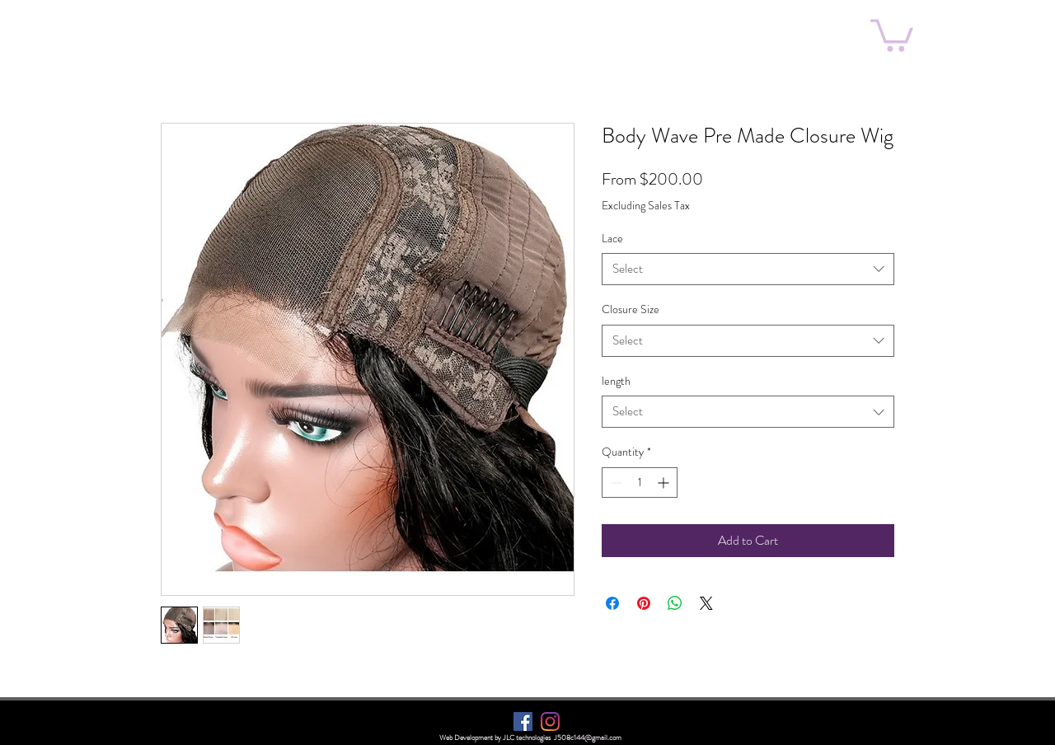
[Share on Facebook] (612, 603)
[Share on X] (706, 603)
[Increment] (664, 482)
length (616, 380)
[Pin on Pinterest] (644, 603)
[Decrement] (614, 482)
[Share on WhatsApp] (675, 603)
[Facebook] (522, 721)
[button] (891, 34)
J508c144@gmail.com (587, 738)
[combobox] (748, 269)
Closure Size (630, 309)
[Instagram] (550, 721)
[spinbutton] (639, 482)
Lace (612, 238)
